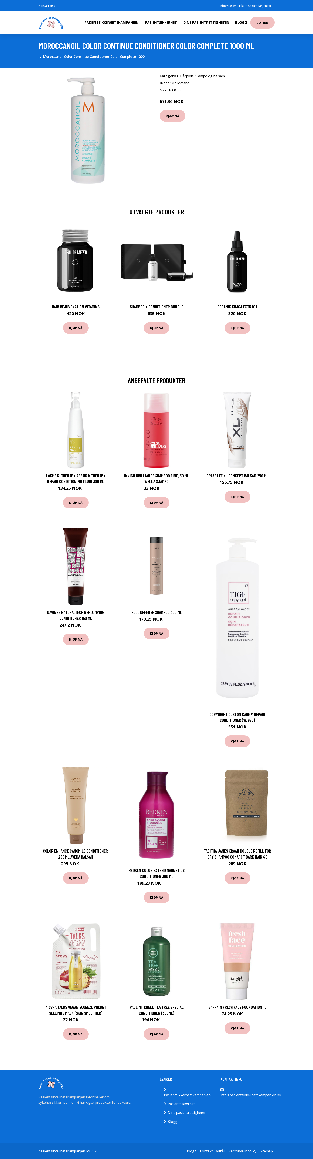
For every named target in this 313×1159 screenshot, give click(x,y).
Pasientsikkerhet (161, 22)
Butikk (262, 22)
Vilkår (220, 1151)
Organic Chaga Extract (237, 306)
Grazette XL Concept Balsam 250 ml (237, 475)
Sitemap (266, 1151)
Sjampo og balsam (210, 76)
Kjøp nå (172, 116)
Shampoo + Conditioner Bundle (156, 306)
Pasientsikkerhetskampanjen (111, 22)
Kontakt (206, 1151)
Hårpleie (187, 76)
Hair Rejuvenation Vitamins (76, 306)
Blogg (241, 22)
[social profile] (59, 6)
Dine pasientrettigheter (206, 22)
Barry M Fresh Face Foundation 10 (237, 1007)
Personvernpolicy (242, 1151)
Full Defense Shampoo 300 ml (156, 612)
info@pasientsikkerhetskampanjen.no (245, 6)
